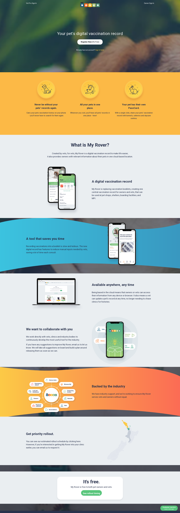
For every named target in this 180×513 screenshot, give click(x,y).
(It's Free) (90, 42)
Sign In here (99, 50)
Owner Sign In (149, 3)
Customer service (169, 508)
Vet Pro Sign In (31, 3)
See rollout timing (91, 493)
